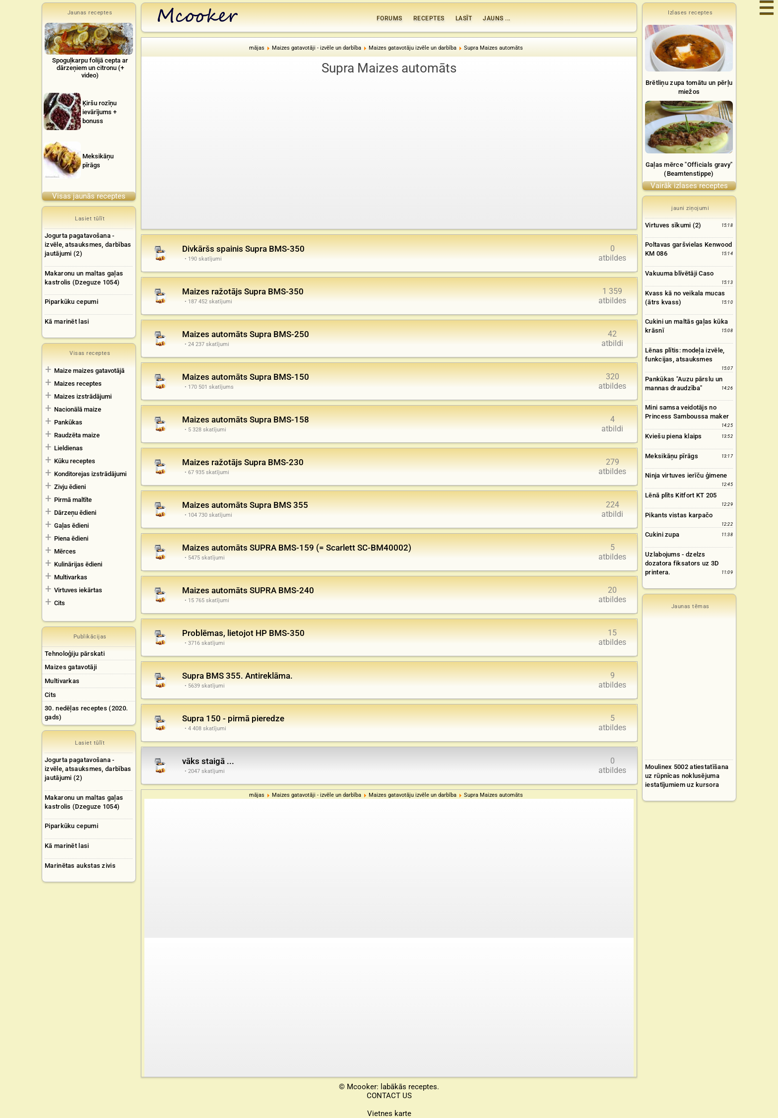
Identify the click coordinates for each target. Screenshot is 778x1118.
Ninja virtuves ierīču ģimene (686, 475)
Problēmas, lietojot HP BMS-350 (243, 633)
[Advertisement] (389, 151)
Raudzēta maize (77, 435)
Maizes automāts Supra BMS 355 (245, 505)
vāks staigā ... (208, 761)
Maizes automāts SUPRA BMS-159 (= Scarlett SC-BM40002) (296, 548)
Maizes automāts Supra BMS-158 (245, 419)
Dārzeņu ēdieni (75, 512)
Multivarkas (70, 577)
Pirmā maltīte (73, 499)
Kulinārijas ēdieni (78, 564)
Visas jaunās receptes (89, 196)
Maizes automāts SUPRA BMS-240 (248, 590)
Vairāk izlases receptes (689, 185)
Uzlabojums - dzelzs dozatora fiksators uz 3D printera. (681, 563)
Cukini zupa (662, 534)
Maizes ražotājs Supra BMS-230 (243, 462)
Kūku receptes (74, 461)
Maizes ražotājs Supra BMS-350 (243, 291)
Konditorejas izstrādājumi (90, 474)
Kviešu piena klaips (673, 436)
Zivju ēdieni (70, 486)
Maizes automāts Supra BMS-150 (245, 377)
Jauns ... (497, 18)
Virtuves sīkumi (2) (673, 225)
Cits (59, 603)
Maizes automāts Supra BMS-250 (245, 334)
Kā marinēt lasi (67, 321)
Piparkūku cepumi (71, 301)
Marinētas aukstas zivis (80, 865)
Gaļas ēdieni (71, 525)
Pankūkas (68, 422)
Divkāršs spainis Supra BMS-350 (243, 249)
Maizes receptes (78, 383)
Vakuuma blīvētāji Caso (679, 273)
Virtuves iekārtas (78, 590)
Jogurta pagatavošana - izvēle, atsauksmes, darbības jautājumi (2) (88, 244)
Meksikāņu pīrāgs (671, 456)
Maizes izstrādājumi (83, 396)
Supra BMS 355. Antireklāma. (237, 676)
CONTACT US (389, 1095)
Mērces (65, 551)
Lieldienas (68, 448)
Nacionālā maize (77, 409)
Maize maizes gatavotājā (89, 370)
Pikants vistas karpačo (679, 515)
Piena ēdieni (71, 538)
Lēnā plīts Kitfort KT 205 (681, 495)
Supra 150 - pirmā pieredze (233, 718)
